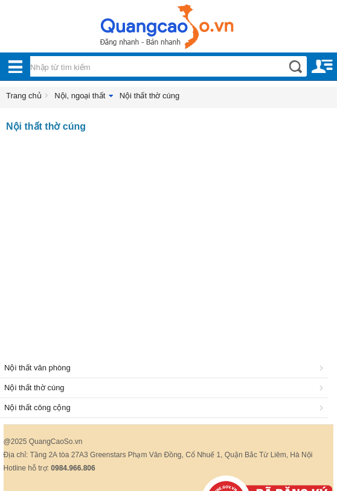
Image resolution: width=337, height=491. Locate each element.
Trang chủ (24, 95)
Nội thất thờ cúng (150, 95)
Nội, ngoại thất (79, 95)
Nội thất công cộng (165, 407)
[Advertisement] (168, 234)
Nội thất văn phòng (165, 367)
